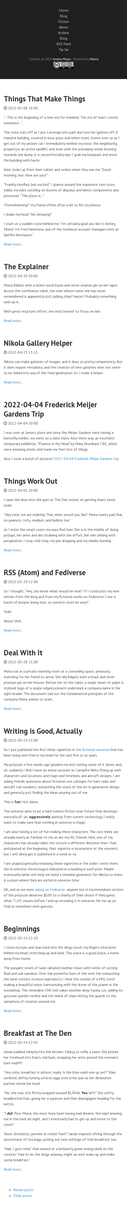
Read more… (13, 244)
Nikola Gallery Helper (38, 343)
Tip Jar (64, 49)
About (63, 27)
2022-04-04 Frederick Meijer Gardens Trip (50, 409)
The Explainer (26, 266)
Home (63, 10)
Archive (63, 32)
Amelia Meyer (62, 59)
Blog (63, 16)
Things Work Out (30, 481)
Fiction (63, 21)
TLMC (17, 900)
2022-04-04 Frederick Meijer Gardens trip (86, 458)
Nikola (94, 59)
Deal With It (23, 652)
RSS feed (63, 43)
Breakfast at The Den (38, 1033)
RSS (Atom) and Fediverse (45, 572)
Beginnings (22, 928)
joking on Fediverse (50, 889)
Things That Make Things (44, 99)
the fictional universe (92, 749)
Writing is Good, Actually (43, 731)
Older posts (22, 1195)
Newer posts (23, 1189)
